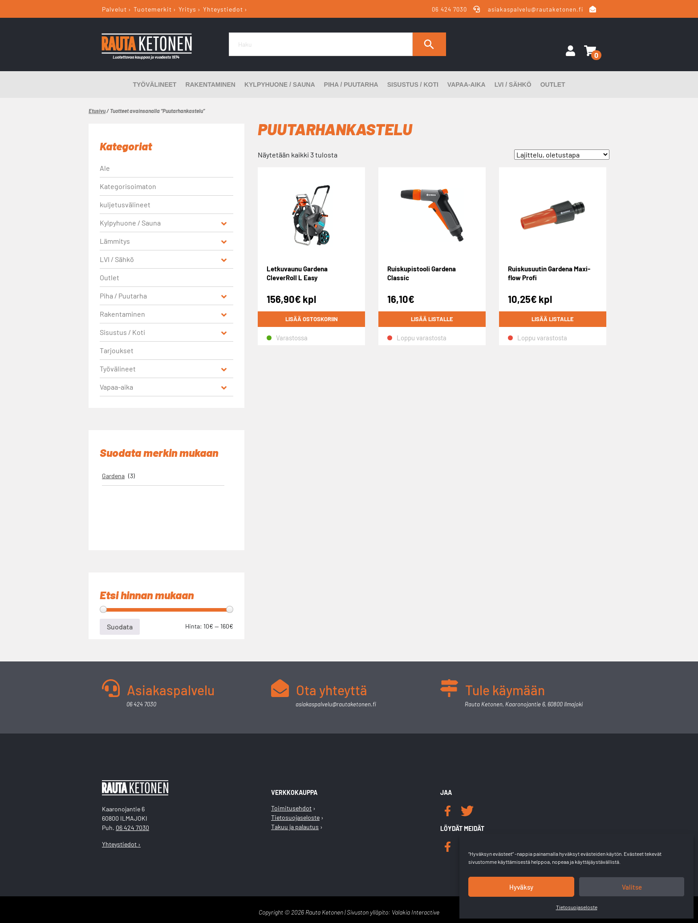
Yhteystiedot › (121, 844)
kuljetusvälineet (125, 204)
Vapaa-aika (466, 84)
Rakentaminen (210, 84)
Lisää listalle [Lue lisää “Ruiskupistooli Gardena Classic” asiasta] (432, 319)
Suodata (120, 626)
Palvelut (114, 9)
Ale (105, 168)
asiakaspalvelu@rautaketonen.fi (535, 9)
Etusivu (97, 111)
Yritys (187, 9)
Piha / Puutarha (351, 84)
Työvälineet (154, 84)
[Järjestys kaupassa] (561, 154)
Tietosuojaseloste (576, 907)
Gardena (113, 476)
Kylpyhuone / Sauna (279, 84)
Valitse (632, 887)
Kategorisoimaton (128, 186)
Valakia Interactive (415, 912)
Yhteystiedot (223, 9)
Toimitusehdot (291, 808)
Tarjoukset (117, 350)
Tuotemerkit (153, 9)
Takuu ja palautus (295, 826)
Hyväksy (521, 887)
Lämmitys (115, 241)
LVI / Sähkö (513, 84)
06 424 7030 (449, 9)
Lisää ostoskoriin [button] (311, 319)
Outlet (552, 84)
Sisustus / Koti (412, 84)
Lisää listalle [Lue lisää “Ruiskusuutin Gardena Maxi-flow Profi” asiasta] (553, 319)
